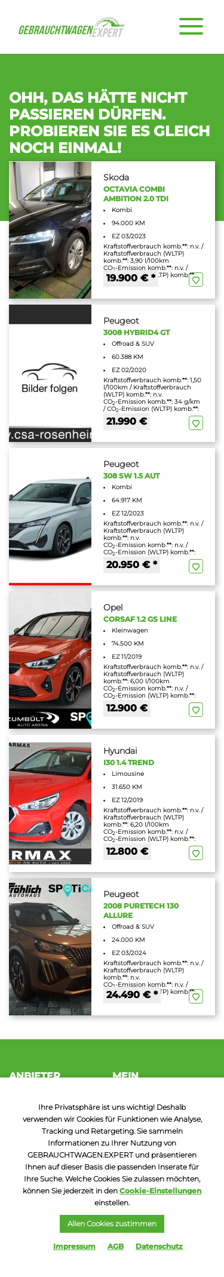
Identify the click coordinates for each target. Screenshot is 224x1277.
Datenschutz (159, 1246)
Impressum (74, 1246)
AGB (116, 1246)
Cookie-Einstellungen (160, 1190)
